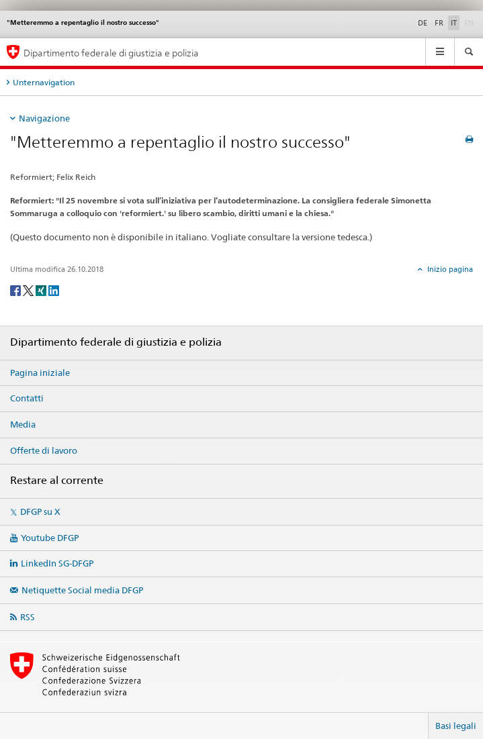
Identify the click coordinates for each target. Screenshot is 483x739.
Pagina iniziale (40, 372)
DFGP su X (40, 511)
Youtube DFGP (50, 537)
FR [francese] (439, 23)
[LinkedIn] (53, 290)
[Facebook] (16, 290)
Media (23, 424)
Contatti (27, 398)
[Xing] (42, 290)
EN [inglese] (470, 22)
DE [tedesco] (422, 23)
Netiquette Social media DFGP (82, 590)
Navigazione (44, 118)
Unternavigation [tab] (44, 82)
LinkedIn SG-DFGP (57, 563)
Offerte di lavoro (43, 450)
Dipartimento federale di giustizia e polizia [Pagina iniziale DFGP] (111, 52)
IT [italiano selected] (454, 23)
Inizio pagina (449, 269)
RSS (27, 616)
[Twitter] (29, 290)
